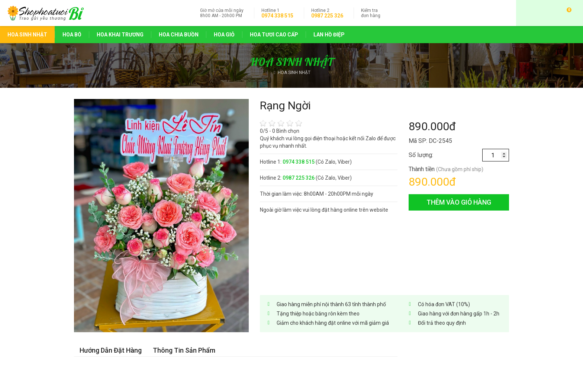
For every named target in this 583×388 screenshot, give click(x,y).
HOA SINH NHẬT (27, 35)
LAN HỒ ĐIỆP (329, 35)
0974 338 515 (277, 16)
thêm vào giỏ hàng (458, 202)
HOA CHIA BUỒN (179, 35)
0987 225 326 (327, 16)
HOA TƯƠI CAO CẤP (274, 35)
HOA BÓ (71, 35)
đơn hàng (370, 13)
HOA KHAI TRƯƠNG (120, 35)
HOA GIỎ (224, 35)
